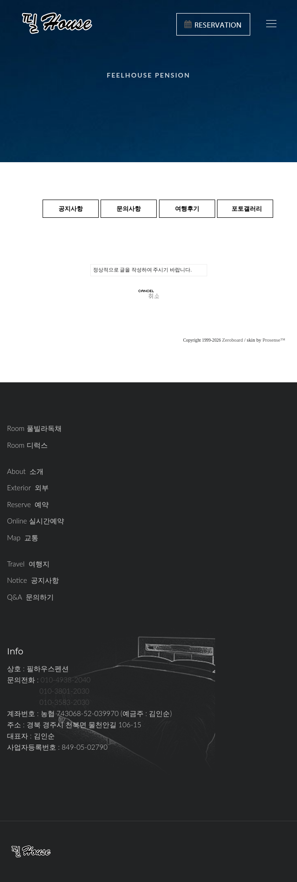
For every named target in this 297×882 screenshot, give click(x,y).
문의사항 (128, 208)
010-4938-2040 (66, 679)
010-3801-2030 (64, 691)
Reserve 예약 (28, 504)
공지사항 (70, 208)
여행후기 (187, 208)
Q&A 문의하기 (30, 597)
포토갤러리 (247, 208)
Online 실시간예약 (35, 520)
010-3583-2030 (64, 702)
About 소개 (25, 471)
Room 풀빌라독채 (34, 428)
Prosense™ (273, 340)
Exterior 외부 (28, 487)
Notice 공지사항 (33, 580)
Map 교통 (22, 537)
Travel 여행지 (28, 563)
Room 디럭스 (27, 445)
